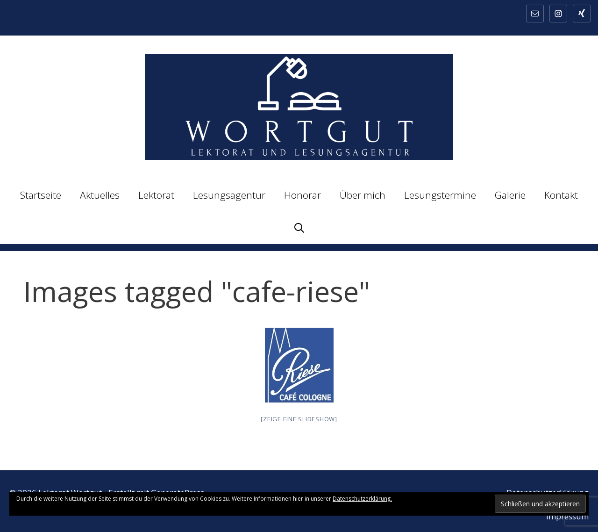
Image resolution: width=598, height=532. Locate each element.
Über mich (362, 194)
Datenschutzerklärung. (362, 499)
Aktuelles (100, 194)
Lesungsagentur (229, 194)
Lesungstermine (440, 194)
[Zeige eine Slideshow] (299, 419)
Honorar (302, 194)
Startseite (40, 194)
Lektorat (156, 194)
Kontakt (561, 194)
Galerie (510, 194)
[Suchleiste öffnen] (299, 227)
